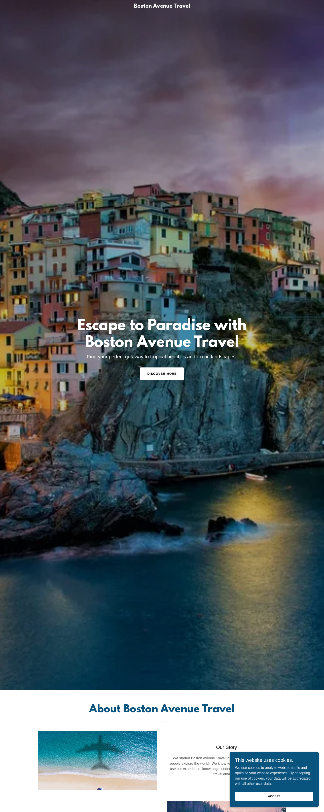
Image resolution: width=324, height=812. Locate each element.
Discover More (162, 373)
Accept (274, 796)
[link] (161, 6)
